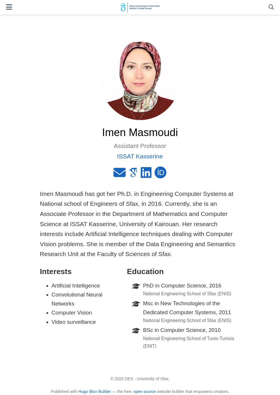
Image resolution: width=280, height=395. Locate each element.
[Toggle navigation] (9, 7)
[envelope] (119, 174)
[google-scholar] (133, 174)
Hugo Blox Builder (94, 391)
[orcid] (160, 174)
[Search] (271, 7)
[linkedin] (146, 174)
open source (144, 391)
